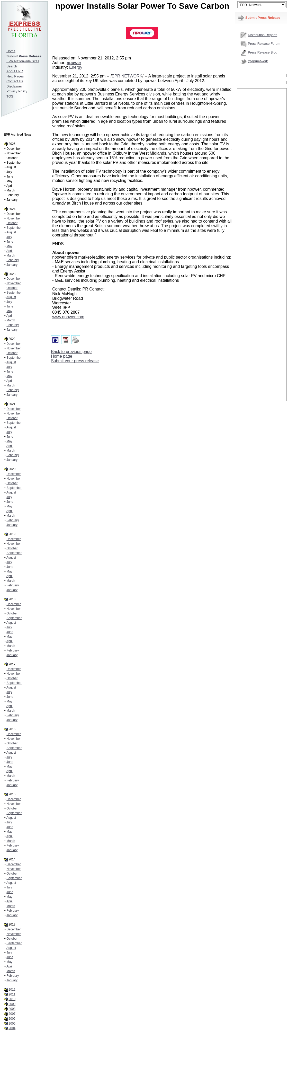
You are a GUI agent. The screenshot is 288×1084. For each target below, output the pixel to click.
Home (10, 51)
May (9, 246)
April (9, 251)
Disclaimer (14, 86)
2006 (11, 1018)
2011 (11, 994)
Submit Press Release (262, 18)
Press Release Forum (264, 44)
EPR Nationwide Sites (22, 61)
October (11, 223)
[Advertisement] (262, 166)
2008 (11, 1009)
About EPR (14, 71)
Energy (75, 67)
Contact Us (14, 81)
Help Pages (15, 76)
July (9, 237)
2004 (11, 1028)
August (11, 232)
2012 (11, 989)
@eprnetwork (258, 61)
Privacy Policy (16, 91)
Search (11, 66)
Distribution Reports (262, 35)
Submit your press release (75, 361)
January (11, 265)
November (13, 218)
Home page (61, 356)
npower (74, 62)
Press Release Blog (262, 52)
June (9, 241)
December (13, 278)
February (12, 260)
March (10, 255)
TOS (9, 96)
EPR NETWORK (127, 76)
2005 (11, 1023)
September (14, 228)
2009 (11, 1004)
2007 (11, 1014)
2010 (11, 999)
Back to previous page (71, 351)
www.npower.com (68, 317)
